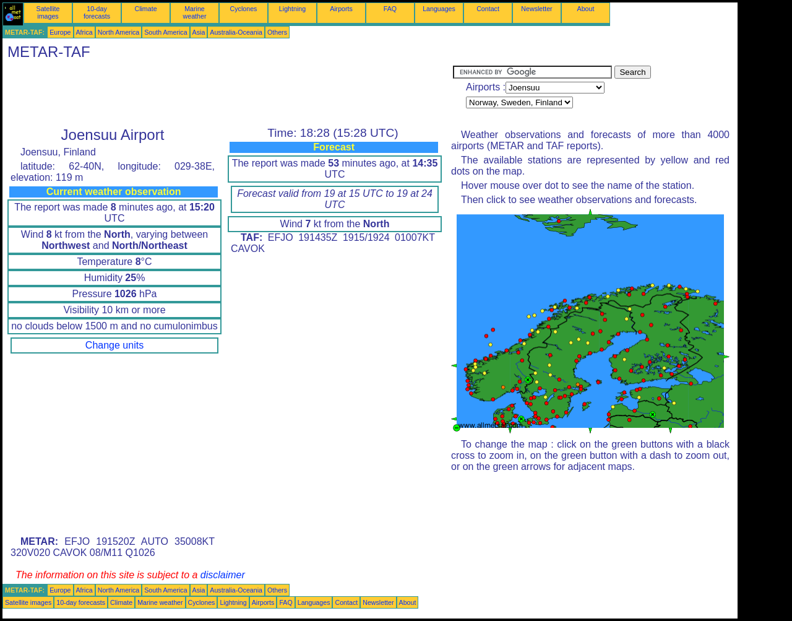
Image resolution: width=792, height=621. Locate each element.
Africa (84, 32)
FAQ (390, 8)
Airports (341, 8)
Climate (145, 8)
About (586, 8)
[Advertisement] (227, 93)
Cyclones (243, 8)
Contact (487, 8)
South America (165, 32)
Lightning (292, 8)
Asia (198, 32)
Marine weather (195, 12)
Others (277, 32)
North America (119, 32)
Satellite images (48, 12)
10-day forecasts (97, 12)
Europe (60, 32)
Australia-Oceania (236, 32)
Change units (114, 345)
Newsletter (536, 8)
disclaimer (222, 575)
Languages (439, 8)
